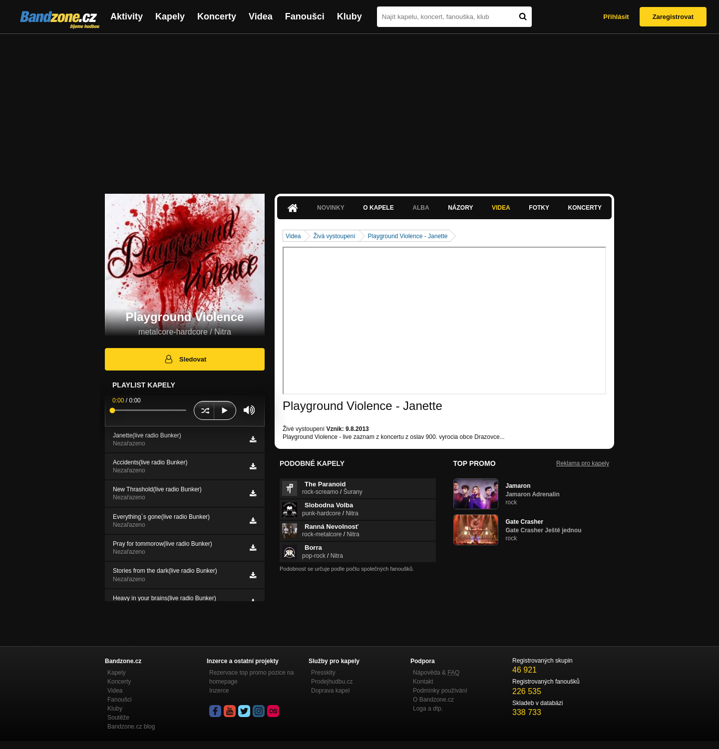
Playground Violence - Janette (408, 236)
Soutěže (118, 717)
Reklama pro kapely (582, 463)
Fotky (539, 207)
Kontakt (423, 681)
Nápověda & (436, 672)
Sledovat (185, 359)
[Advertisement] (359, 109)
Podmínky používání (440, 690)
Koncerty (216, 16)
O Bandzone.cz (433, 699)
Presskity (323, 672)
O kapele (378, 207)
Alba (420, 207)
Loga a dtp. (428, 708)
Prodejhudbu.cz (332, 681)
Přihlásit (616, 16)
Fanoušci (305, 16)
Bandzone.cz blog (131, 726)
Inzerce (219, 690)
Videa (261, 16)
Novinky (331, 207)
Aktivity (126, 16)
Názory (460, 207)
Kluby (349, 16)
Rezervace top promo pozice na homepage (251, 677)
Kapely (170, 16)
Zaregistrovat (673, 16)
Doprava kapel (330, 690)
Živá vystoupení (334, 236)
